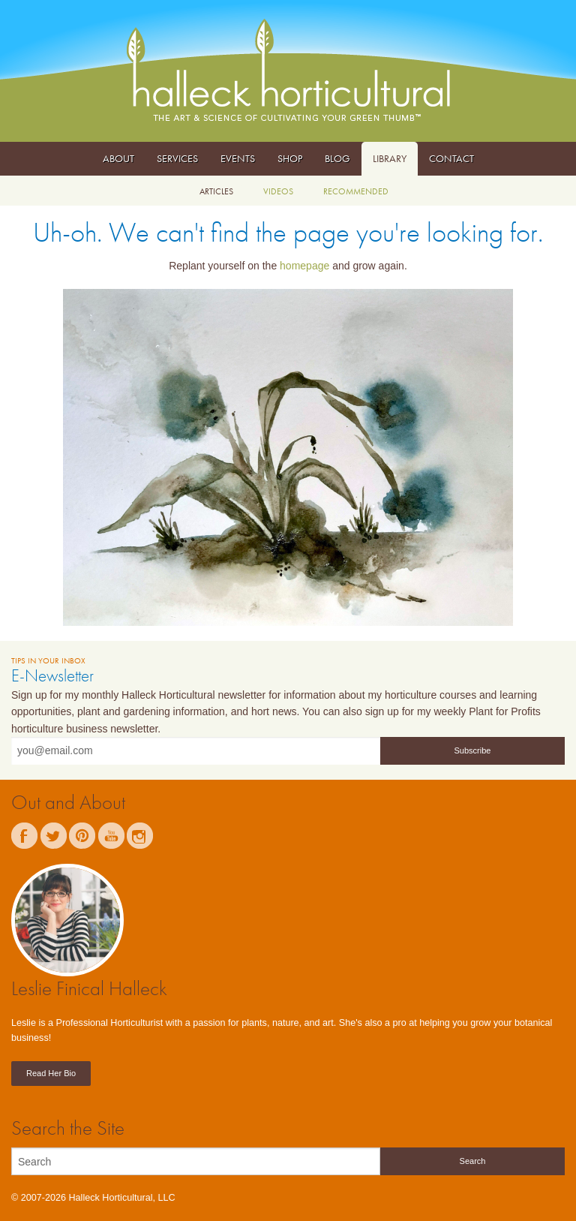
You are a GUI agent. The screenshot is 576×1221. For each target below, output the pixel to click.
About (118, 158)
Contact (451, 158)
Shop (290, 158)
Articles (216, 191)
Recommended (355, 191)
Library (389, 158)
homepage (304, 266)
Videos (278, 191)
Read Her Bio (51, 1073)
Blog (337, 158)
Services (177, 158)
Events (237, 158)
